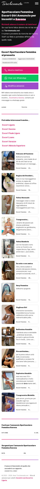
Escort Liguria (8, 125)
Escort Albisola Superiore (13, 146)
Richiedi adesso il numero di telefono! (19, 24)
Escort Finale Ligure (11, 133)
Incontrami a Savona (16, 98)
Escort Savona (8, 129)
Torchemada (12, 3)
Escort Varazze (9, 141)
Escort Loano (8, 137)
